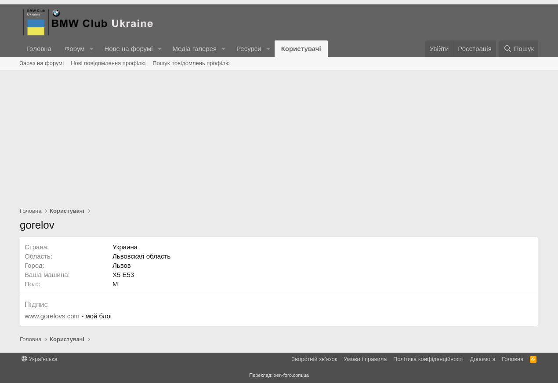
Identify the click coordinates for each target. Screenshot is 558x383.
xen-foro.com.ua (291, 375)
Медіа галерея (194, 48)
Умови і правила (365, 359)
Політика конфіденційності (428, 359)
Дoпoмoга (482, 359)
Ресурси (248, 48)
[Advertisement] (279, 136)
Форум (75, 48)
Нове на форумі (128, 48)
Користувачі (301, 48)
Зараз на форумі (42, 63)
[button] (91, 48)
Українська (40, 359)
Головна (38, 48)
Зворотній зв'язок (314, 359)
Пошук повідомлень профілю (190, 63)
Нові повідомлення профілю (108, 63)
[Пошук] (518, 48)
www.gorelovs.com (52, 316)
